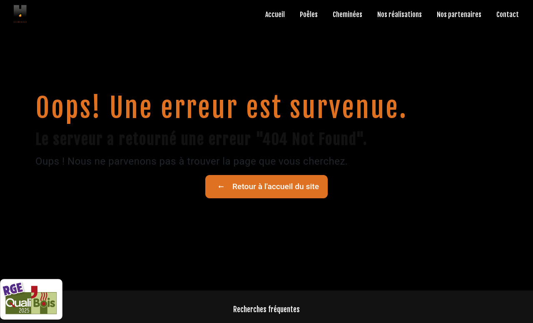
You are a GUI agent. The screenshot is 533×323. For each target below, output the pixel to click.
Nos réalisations (399, 14)
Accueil (275, 14)
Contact (507, 14)
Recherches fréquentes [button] (266, 309)
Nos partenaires (459, 14)
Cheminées (347, 14)
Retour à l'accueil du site (266, 187)
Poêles (309, 14)
